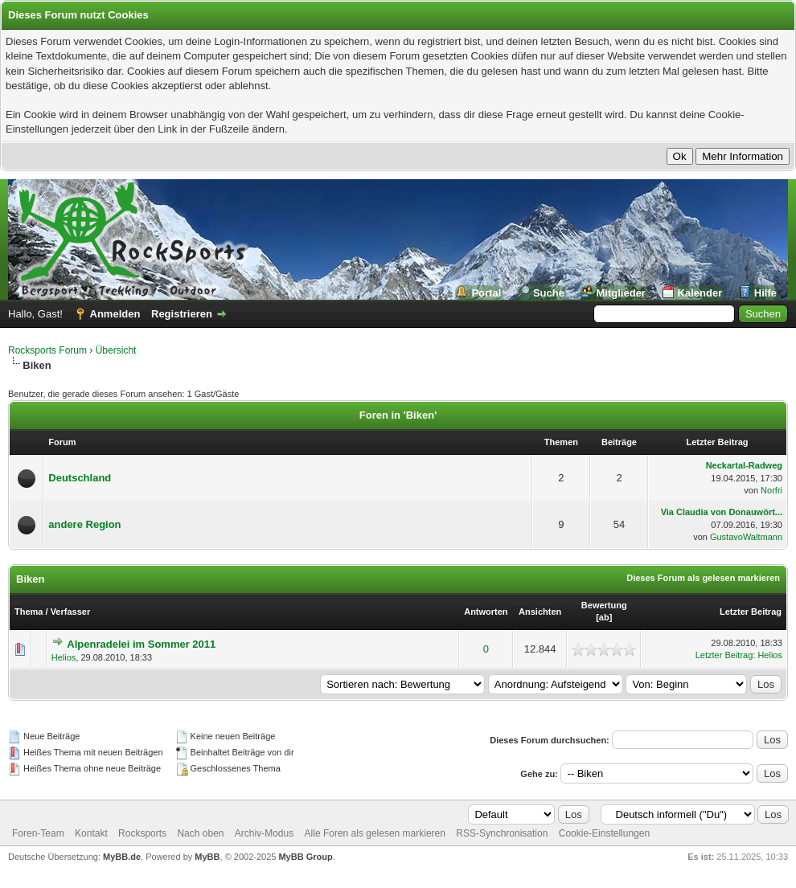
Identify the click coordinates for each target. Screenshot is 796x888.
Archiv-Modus (264, 833)
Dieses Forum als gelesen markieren (703, 578)
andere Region (84, 524)
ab (604, 617)
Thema (28, 611)
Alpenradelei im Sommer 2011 (141, 644)
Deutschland (79, 478)
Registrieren (181, 314)
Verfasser (71, 611)
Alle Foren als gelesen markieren (375, 833)
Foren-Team (38, 833)
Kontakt (91, 833)
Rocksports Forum (47, 350)
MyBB (207, 856)
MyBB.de (122, 856)
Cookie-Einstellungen (604, 833)
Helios (63, 657)
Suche (548, 293)
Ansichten (540, 611)
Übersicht (116, 350)
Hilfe (765, 293)
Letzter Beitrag (751, 611)
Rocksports (142, 833)
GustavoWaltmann (746, 537)
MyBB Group (305, 856)
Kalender (700, 293)
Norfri (771, 490)
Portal (486, 293)
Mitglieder (621, 293)
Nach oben (200, 833)
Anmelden (115, 314)
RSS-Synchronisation (502, 833)
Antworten (485, 611)
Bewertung (604, 605)
